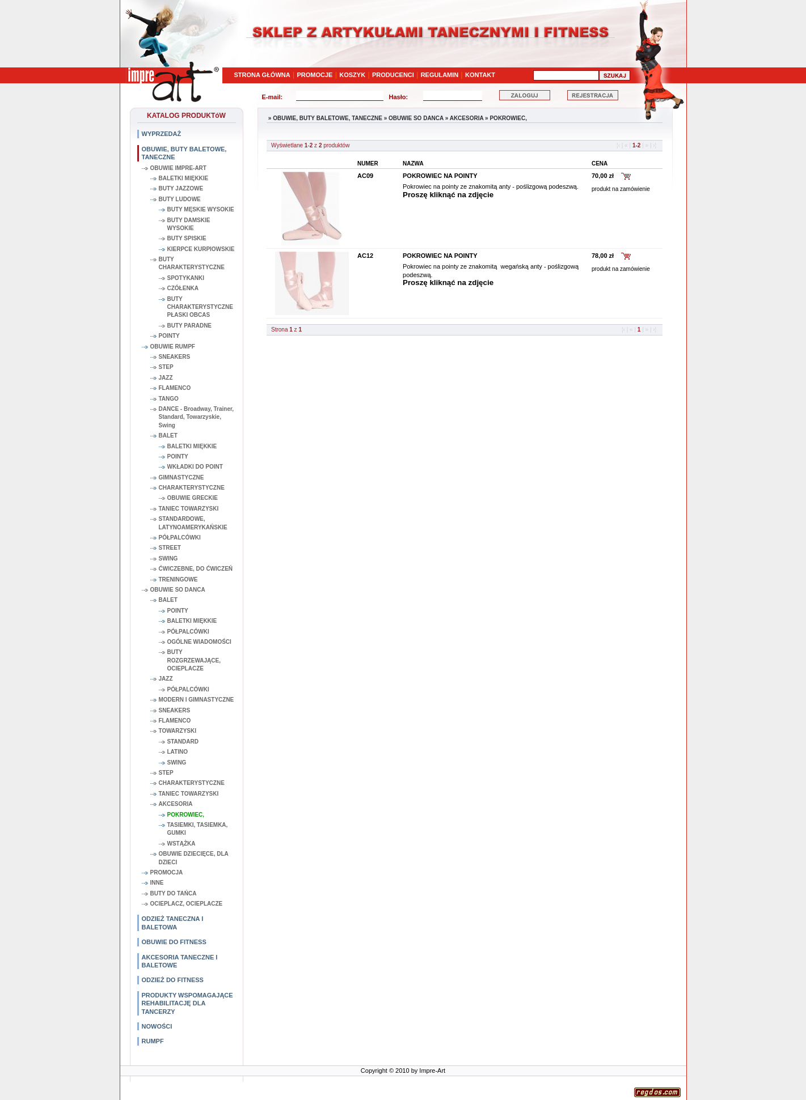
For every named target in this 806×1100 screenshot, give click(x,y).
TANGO (169, 399)
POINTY (169, 336)
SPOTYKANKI (186, 278)
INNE (157, 883)
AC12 (365, 255)
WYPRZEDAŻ (162, 133)
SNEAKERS (175, 357)
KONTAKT (480, 74)
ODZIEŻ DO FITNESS (173, 979)
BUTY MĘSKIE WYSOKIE (200, 209)
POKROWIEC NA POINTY (440, 175)
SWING (168, 558)
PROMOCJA (166, 872)
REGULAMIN (440, 74)
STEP (166, 367)
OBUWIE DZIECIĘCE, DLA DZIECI (194, 858)
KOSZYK (352, 74)
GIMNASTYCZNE (181, 477)
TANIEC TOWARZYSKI (189, 509)
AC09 (365, 175)
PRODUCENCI (393, 74)
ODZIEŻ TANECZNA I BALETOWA (173, 922)
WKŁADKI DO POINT (195, 467)
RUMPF (153, 1041)
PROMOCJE (315, 74)
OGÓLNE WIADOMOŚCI (199, 642)
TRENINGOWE (178, 579)
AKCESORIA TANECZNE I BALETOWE (180, 961)
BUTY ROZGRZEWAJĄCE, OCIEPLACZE (194, 660)
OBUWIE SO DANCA (177, 590)
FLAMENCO (175, 388)
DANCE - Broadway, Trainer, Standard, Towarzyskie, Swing (196, 417)
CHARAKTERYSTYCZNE (192, 488)
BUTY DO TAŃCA (173, 893)
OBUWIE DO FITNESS (174, 941)
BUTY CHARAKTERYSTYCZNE (192, 263)
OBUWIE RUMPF (172, 346)
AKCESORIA (176, 804)
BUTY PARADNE (189, 325)
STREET (170, 548)
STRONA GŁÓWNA (262, 74)
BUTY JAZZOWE (181, 188)
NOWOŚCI (157, 1026)
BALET (168, 435)
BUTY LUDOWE (180, 199)
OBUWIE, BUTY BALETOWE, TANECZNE (184, 153)
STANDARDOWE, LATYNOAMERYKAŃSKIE (193, 523)
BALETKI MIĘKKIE (184, 178)
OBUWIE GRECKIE (192, 498)
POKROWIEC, (186, 815)
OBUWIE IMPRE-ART (178, 168)
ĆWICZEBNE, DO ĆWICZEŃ (196, 569)
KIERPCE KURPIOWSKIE (201, 249)
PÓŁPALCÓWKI (180, 537)
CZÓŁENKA (183, 288)
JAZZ (166, 378)
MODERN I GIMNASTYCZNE (196, 699)
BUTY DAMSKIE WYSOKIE (188, 224)
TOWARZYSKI (177, 731)
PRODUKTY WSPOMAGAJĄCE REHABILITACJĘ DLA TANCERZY (187, 1003)
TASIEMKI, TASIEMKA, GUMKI (197, 829)
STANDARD (183, 741)
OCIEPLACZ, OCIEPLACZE (186, 904)
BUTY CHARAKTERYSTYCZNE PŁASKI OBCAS (200, 307)
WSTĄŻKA (181, 843)
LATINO (177, 752)
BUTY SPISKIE (186, 238)
